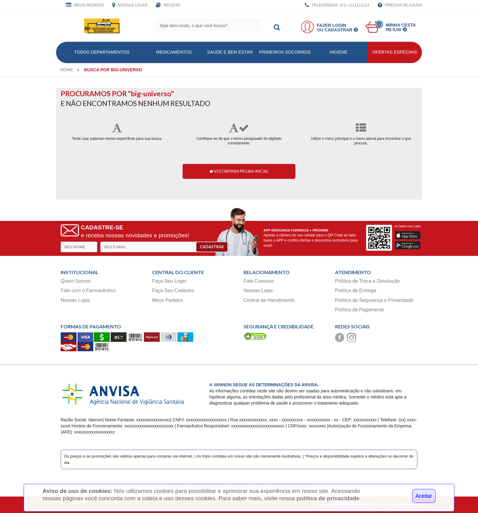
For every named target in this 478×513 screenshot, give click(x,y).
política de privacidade (327, 498)
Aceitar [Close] (424, 496)
